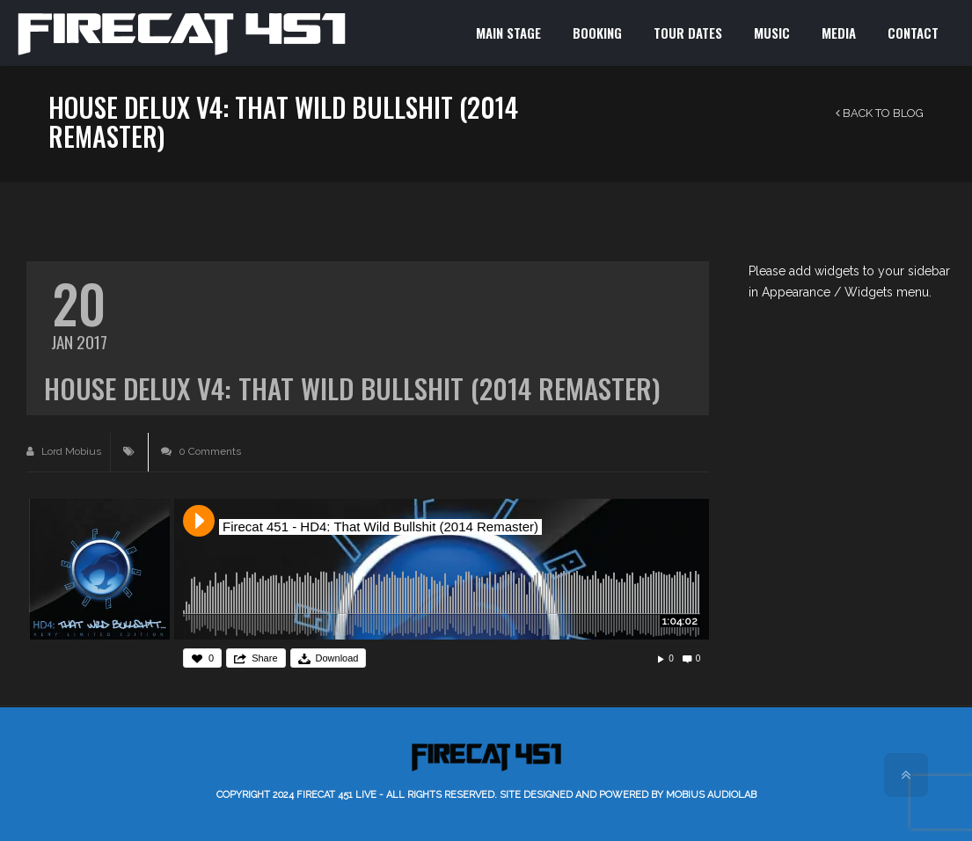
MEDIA (839, 32)
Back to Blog (880, 113)
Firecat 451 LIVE (336, 795)
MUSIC (772, 32)
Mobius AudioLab (711, 795)
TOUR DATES (688, 32)
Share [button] (264, 658)
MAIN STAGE (508, 32)
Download (337, 658)
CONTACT (913, 32)
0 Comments (201, 451)
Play (199, 521)
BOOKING (597, 32)
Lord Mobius (63, 451)
